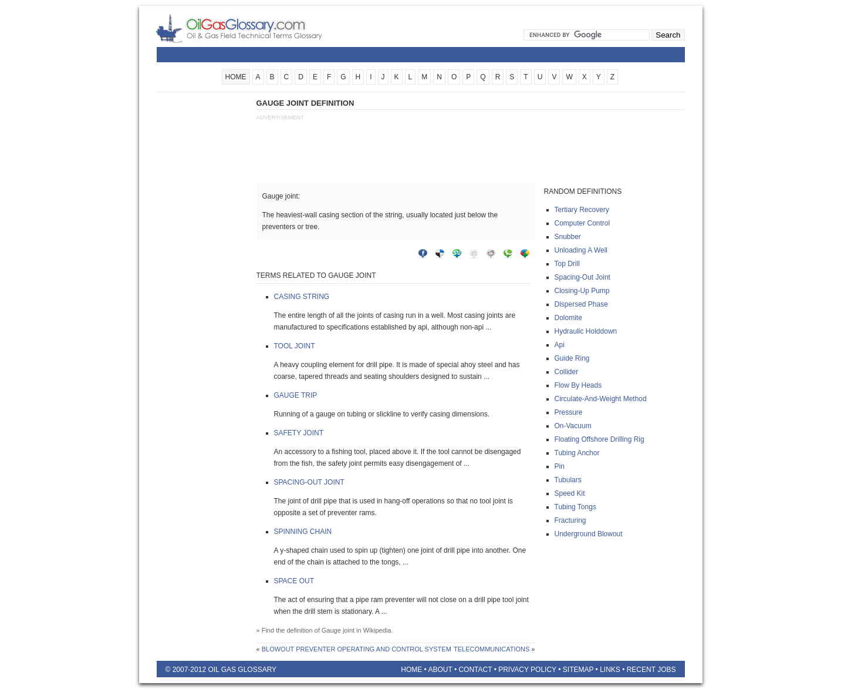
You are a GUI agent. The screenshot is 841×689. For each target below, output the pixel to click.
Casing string (302, 297)
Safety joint (298, 433)
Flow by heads (578, 385)
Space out (294, 581)
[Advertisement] (204, 274)
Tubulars (568, 480)
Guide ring (572, 358)
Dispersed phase (581, 304)
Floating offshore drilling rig (599, 439)
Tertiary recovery (582, 210)
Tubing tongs (575, 507)
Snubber (568, 237)
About (440, 670)
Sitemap (578, 670)
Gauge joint (338, 630)
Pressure (569, 412)
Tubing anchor (577, 453)
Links (610, 670)
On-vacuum (573, 426)
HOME (235, 77)
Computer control (582, 223)
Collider (567, 372)
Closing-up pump (582, 291)
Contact (475, 670)
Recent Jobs (651, 670)
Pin (560, 466)
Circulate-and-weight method (601, 399)
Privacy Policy (527, 670)
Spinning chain (303, 531)
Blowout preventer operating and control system (356, 649)
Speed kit (570, 493)
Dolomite (568, 318)
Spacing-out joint (309, 482)
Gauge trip (296, 395)
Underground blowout (589, 534)
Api (560, 345)
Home (411, 670)
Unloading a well (581, 250)
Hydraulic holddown (586, 331)
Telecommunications (491, 649)
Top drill (567, 264)
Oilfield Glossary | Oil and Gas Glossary (253, 28)
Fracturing (570, 520)
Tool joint (294, 346)
